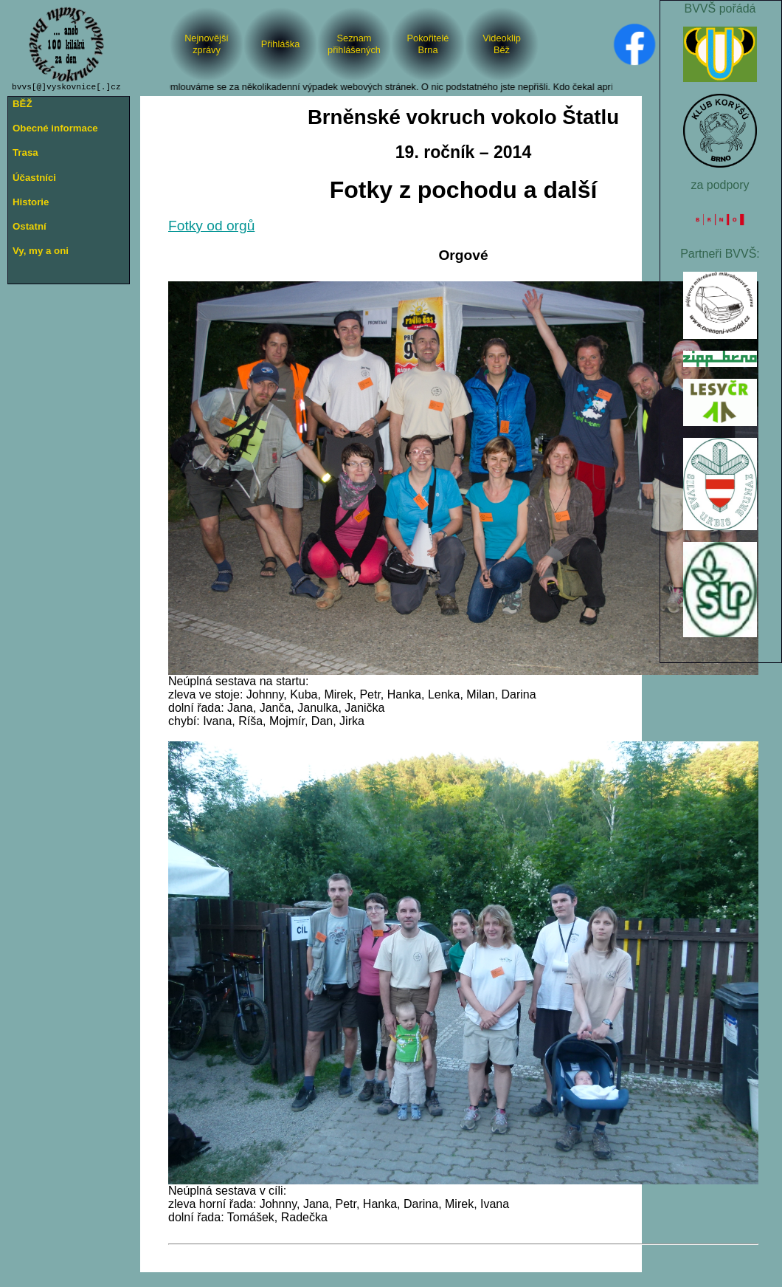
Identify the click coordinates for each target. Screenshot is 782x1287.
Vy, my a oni (41, 250)
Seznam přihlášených (354, 43)
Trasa (25, 152)
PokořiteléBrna (428, 43)
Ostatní (29, 226)
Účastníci (34, 177)
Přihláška (280, 43)
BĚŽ (22, 104)
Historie (31, 202)
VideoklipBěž (501, 43)
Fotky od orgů (211, 225)
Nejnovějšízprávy (206, 43)
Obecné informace (55, 128)
